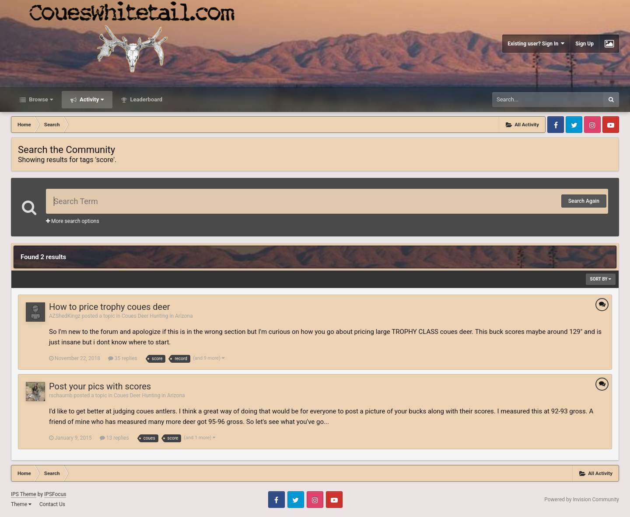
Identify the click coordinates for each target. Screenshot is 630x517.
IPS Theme (23, 494)
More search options (72, 221)
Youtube (610, 124)
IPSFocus (55, 494)
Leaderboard (145, 99)
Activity (91, 99)
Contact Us (52, 504)
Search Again (583, 201)
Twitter (574, 124)
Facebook (555, 124)
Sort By (600, 279)
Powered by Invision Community (581, 499)
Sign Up (584, 44)
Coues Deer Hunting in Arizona (157, 316)
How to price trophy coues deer (109, 307)
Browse (40, 99)
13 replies (114, 438)
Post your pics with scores (100, 386)
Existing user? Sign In (536, 43)
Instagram (592, 124)
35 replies (122, 358)
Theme (21, 504)
